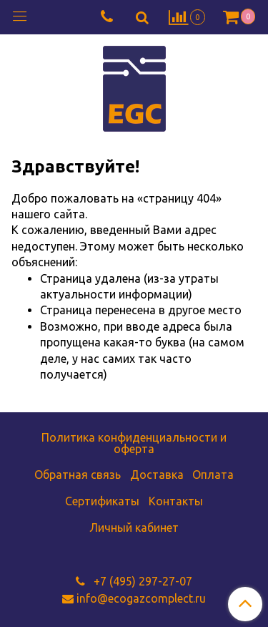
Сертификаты (102, 501)
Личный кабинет (134, 527)
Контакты (176, 501)
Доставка (157, 474)
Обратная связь (77, 474)
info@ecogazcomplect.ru (141, 598)
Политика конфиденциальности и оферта (134, 443)
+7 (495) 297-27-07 (141, 581)
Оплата (213, 474)
